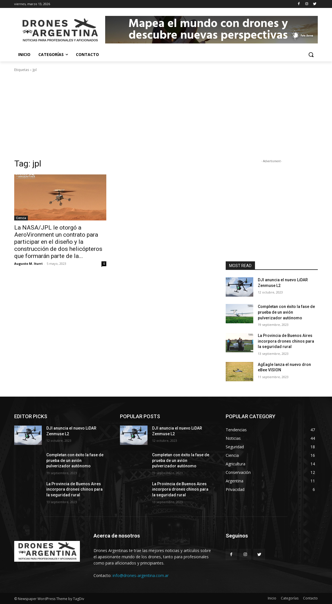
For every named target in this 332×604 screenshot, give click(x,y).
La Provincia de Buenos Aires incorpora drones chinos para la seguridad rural (286, 341)
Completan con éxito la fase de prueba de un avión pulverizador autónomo (286, 312)
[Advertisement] (166, 115)
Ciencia (21, 218)
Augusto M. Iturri (28, 263)
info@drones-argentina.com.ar (141, 575)
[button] (311, 54)
